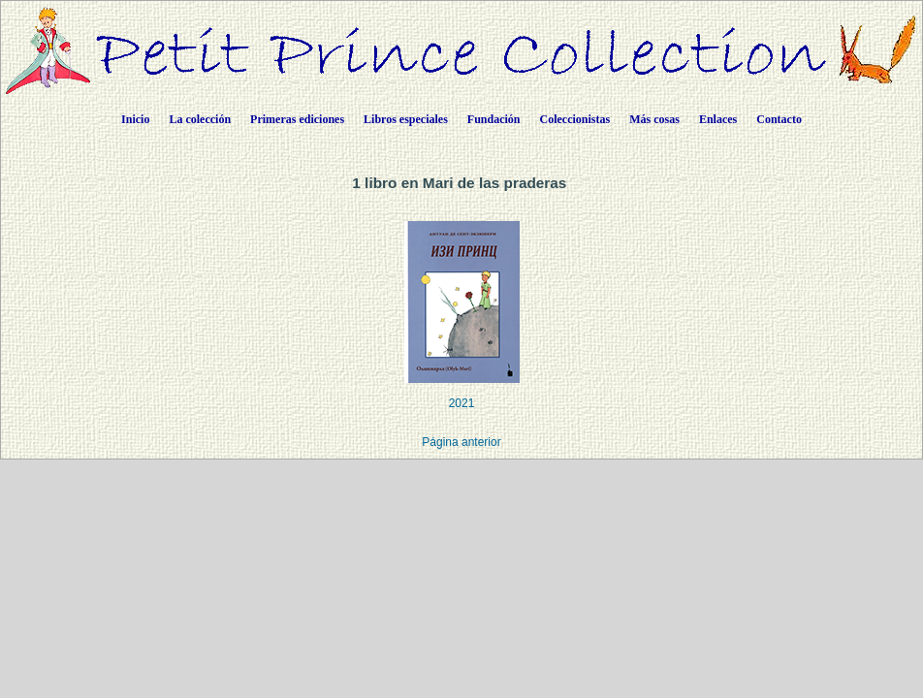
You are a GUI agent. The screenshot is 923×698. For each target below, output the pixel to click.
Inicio (135, 119)
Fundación (494, 119)
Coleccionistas (575, 119)
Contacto (779, 119)
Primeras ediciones (297, 119)
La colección (200, 119)
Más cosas (654, 119)
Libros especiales (406, 119)
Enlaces (718, 119)
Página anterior (461, 442)
